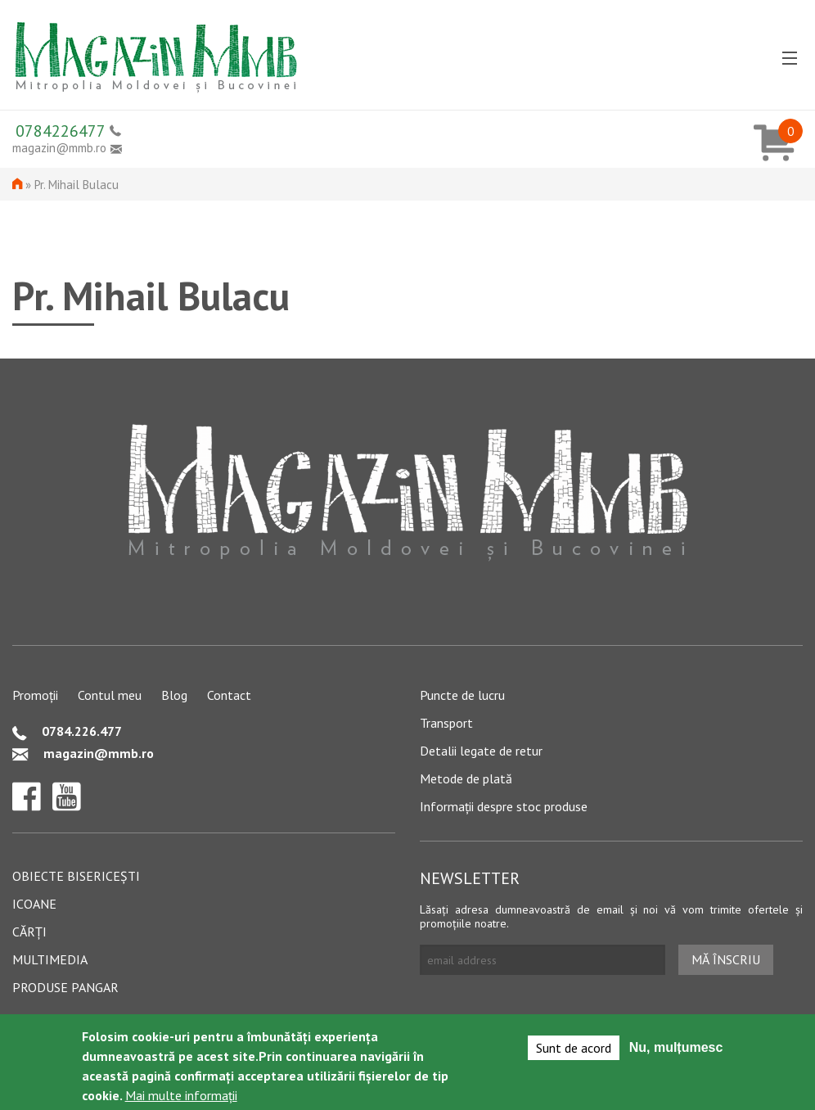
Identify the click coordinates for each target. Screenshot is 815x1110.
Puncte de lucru (462, 695)
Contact (229, 695)
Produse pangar (65, 987)
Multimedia (50, 959)
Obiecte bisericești (76, 876)
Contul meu (110, 695)
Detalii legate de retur (481, 750)
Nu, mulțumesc (676, 1050)
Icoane (34, 904)
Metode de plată (466, 778)
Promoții (35, 695)
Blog (174, 695)
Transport (446, 723)
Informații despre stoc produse (504, 806)
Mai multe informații (181, 1098)
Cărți (29, 931)
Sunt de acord (573, 1050)
